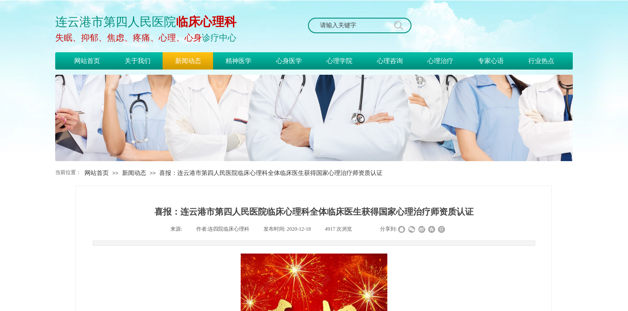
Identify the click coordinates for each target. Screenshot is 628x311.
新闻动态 (134, 172)
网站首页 (97, 172)
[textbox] (351, 25)
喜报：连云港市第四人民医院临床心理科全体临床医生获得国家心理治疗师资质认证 (271, 172)
